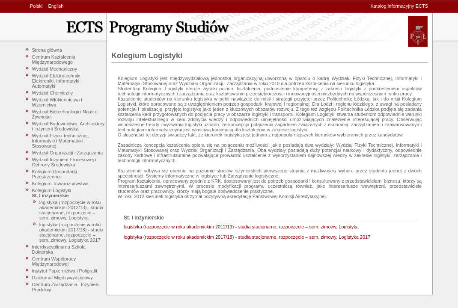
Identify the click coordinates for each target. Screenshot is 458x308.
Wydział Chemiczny (52, 92)
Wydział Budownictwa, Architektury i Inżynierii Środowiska (68, 126)
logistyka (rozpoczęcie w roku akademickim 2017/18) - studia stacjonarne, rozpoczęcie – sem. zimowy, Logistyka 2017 (71, 232)
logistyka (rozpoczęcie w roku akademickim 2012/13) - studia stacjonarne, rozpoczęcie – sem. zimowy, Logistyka (71, 210)
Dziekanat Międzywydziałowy (62, 277)
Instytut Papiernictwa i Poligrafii (64, 270)
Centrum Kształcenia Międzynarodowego (54, 59)
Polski (36, 6)
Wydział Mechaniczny (54, 68)
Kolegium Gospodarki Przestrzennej (54, 174)
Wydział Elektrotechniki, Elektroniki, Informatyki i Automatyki (57, 81)
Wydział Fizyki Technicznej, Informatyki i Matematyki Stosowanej (60, 140)
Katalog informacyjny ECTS (399, 6)
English (55, 6)
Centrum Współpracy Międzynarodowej (54, 261)
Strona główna (47, 50)
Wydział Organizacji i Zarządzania (67, 152)
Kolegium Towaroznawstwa (60, 183)
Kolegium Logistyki (51, 190)
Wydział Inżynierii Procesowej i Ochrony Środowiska (64, 162)
